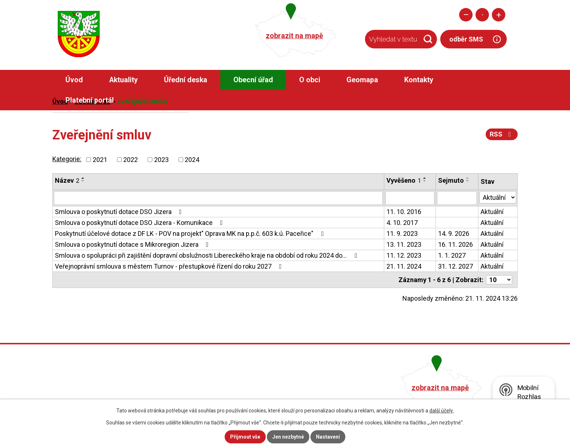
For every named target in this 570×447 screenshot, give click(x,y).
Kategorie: (66, 159)
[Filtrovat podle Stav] (497, 197)
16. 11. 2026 (455, 244)
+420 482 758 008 (246, 387)
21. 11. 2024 (403, 266)
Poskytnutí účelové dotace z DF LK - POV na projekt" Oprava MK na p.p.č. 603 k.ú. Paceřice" (190, 233)
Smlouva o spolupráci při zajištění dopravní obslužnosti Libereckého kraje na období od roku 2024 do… (207, 255)
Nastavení (328, 437)
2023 (161, 159)
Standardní (482, 14)
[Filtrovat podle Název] (218, 198)
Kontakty (418, 80)
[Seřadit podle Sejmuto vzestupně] (468, 178)
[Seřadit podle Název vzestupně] (83, 178)
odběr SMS (466, 39)
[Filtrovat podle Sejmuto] (457, 198)
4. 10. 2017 (402, 222)
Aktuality (123, 80)
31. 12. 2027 (455, 266)
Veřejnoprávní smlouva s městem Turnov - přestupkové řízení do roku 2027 (170, 266)
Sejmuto (451, 180)
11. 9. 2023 (402, 233)
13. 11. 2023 (403, 244)
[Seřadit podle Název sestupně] (83, 180)
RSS (502, 134)
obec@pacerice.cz (247, 397)
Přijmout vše (245, 437)
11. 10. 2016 (403, 211)
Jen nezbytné (288, 437)
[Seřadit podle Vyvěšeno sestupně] (425, 180)
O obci (309, 80)
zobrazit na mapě (294, 36)
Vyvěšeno (403, 180)
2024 (192, 159)
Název (67, 180)
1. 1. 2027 (452, 255)
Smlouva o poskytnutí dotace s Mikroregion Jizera (133, 244)
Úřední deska (185, 80)
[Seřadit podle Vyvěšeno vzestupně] (425, 178)
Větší (498, 14)
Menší (466, 14)
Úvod (74, 80)
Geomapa (362, 80)
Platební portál (89, 100)
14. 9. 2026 (453, 233)
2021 (100, 159)
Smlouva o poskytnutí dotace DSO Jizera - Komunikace (140, 222)
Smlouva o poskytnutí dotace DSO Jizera (120, 211)
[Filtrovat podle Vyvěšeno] (409, 198)
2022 (130, 159)
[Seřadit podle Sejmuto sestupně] (468, 180)
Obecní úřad (253, 80)
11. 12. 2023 (403, 255)
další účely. (441, 411)
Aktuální (492, 211)
